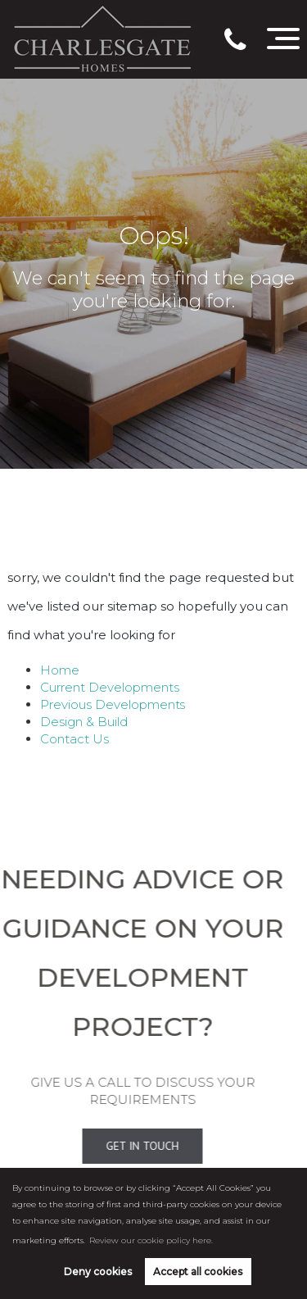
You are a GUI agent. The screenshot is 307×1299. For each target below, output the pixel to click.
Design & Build (83, 721)
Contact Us (74, 739)
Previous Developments (112, 704)
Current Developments (109, 687)
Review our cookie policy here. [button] (151, 1240)
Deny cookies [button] (98, 1271)
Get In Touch (124, 1145)
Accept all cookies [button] (197, 1271)
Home (59, 670)
